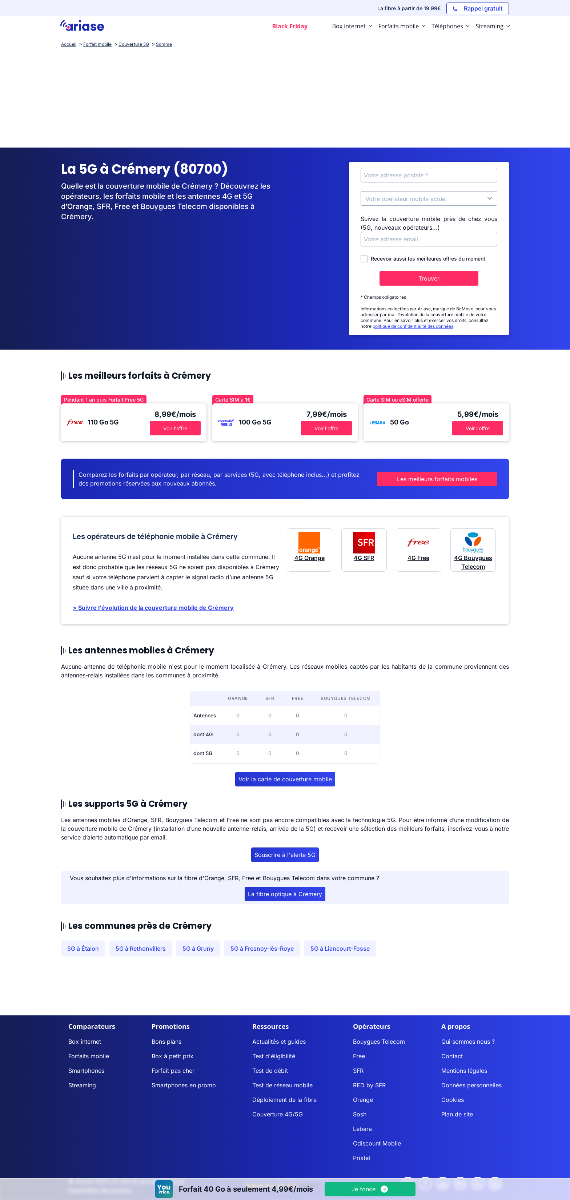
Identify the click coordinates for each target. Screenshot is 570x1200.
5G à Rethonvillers (141, 948)
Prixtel (361, 1157)
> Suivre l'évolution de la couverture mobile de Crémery (153, 607)
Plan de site (457, 1114)
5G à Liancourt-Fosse (340, 948)
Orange (363, 1099)
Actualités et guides (279, 1041)
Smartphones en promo (184, 1085)
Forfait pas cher (173, 1070)
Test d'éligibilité (273, 1056)
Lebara (362, 1128)
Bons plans (166, 1041)
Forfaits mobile (88, 1056)
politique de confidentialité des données (413, 326)
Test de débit (270, 1070)
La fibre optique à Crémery (285, 894)
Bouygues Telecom (379, 1041)
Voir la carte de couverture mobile (285, 779)
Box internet (84, 1041)
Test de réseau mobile (282, 1085)
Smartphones (86, 1070)
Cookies (452, 1099)
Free (359, 1056)
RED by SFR (369, 1085)
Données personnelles (471, 1085)
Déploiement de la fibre (284, 1099)
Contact (452, 1056)
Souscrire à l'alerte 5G (285, 854)
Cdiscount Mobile (377, 1143)
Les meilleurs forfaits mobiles (437, 479)
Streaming (82, 1085)
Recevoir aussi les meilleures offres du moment (423, 258)
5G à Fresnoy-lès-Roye (262, 948)
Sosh (359, 1114)
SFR (358, 1070)
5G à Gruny (198, 948)
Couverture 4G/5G (277, 1114)
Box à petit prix (172, 1056)
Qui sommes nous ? (468, 1041)
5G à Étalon (83, 948)
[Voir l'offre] (370, 1189)
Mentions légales (464, 1070)
